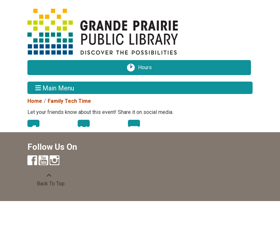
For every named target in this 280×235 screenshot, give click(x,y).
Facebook (33, 123)
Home (34, 101)
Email (134, 123)
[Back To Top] (48, 179)
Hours (147, 67)
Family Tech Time (69, 101)
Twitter (84, 123)
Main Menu (54, 88)
